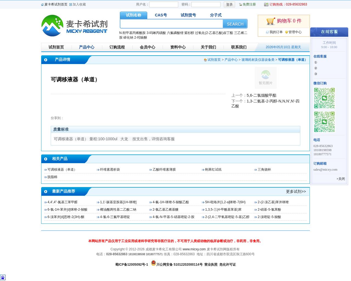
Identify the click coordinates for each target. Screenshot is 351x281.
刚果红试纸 (213, 169)
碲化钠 (128, 37)
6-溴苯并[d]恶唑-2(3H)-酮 (65, 217)
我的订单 (276, 32)
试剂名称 (133, 15)
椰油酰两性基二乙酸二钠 (118, 209)
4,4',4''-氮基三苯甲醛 (62, 202)
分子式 (216, 15)
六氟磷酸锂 (175, 33)
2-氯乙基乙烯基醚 (166, 209)
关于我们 (208, 47)
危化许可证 (227, 264)
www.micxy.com (194, 249)
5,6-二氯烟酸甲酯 (261, 95)
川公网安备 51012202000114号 (179, 264)
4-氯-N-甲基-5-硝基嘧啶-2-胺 (174, 217)
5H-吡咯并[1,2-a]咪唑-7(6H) (225, 202)
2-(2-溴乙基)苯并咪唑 (273, 202)
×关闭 (340, 179)
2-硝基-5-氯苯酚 (269, 209)
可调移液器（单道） (62, 169)
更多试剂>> (296, 191)
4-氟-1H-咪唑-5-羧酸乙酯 (171, 202)
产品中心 (86, 47)
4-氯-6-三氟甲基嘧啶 (115, 217)
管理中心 (295, 32)
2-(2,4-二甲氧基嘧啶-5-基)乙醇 (227, 217)
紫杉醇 (189, 33)
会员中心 (147, 47)
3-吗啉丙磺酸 (156, 33)
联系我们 (239, 47)
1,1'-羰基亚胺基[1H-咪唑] (118, 202)
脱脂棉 (52, 177)
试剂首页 (56, 47)
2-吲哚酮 (140, 37)
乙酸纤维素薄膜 (164, 169)
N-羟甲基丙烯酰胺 (132, 33)
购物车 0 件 (284, 21)
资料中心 (178, 47)
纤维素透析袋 (110, 169)
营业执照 (210, 264)
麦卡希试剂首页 (55, 4)
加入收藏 (79, 4)
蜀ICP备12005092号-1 (131, 264)
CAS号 (161, 15)
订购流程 (117, 47)
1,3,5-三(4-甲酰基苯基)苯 (223, 209)
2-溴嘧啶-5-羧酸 (269, 217)
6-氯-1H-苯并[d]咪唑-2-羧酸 (67, 209)
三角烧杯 (264, 169)
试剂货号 (188, 15)
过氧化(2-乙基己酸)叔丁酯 (214, 33)
